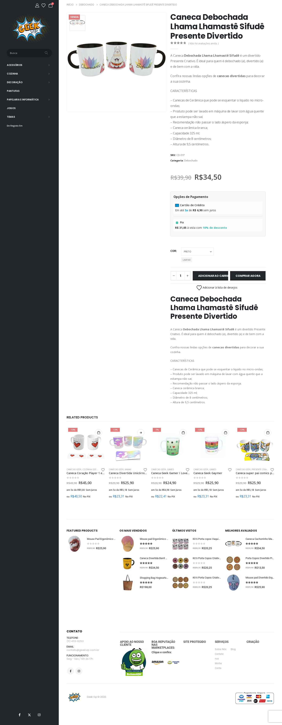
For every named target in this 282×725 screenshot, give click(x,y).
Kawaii (128, 469)
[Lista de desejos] (43, 5)
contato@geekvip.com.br (83, 651)
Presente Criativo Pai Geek (266, 469)
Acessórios (14, 65)
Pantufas (13, 91)
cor (173, 251)
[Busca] (47, 53)
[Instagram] (39, 715)
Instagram (78, 672)
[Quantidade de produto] (180, 276)
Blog (233, 649)
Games (170, 469)
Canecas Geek (74, 469)
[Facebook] (20, 715)
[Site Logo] (29, 28)
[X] (29, 715)
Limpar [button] (187, 259)
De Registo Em (15, 125)
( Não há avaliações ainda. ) (203, 43)
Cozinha (12, 73)
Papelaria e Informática (23, 99)
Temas (11, 116)
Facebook (70, 672)
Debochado (191, 160)
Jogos (11, 108)
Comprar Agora (248, 276)
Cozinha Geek (90, 469)
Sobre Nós (220, 649)
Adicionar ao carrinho (213, 276)
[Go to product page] (86, 445)
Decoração (14, 82)
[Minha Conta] (37, 5)
